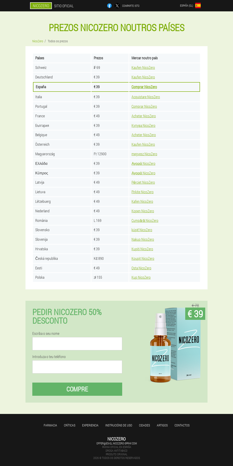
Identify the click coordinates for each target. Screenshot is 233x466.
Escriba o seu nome (45, 333)
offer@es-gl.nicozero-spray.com (116, 443)
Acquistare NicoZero (146, 96)
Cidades (144, 425)
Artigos (162, 425)
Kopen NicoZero (143, 210)
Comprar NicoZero (144, 86)
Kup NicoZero (141, 277)
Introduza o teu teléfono (49, 356)
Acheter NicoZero (144, 115)
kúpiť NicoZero (142, 229)
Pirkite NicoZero (143, 191)
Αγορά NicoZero (143, 163)
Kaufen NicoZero (143, 67)
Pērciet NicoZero (143, 182)
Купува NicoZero (143, 125)
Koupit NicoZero (143, 258)
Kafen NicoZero (142, 201)
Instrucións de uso (118, 425)
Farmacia (50, 425)
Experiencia (90, 425)
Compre (77, 389)
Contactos (182, 425)
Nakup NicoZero (143, 239)
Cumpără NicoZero (145, 220)
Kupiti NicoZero (142, 248)
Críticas (69, 425)
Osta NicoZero (141, 268)
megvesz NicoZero (144, 153)
